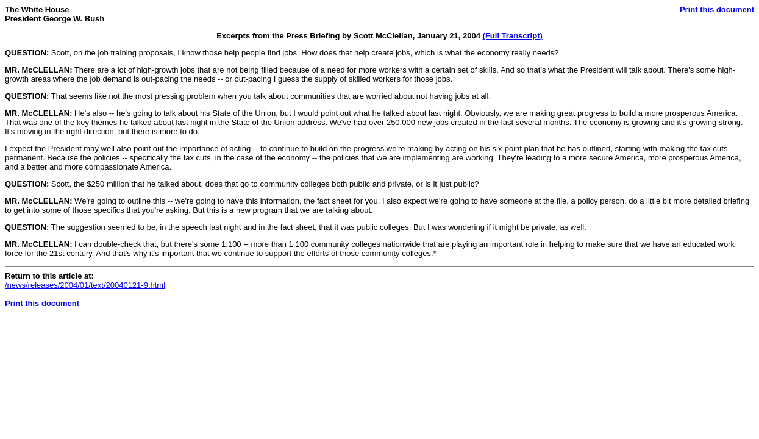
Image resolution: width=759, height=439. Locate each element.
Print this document (717, 9)
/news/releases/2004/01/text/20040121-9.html (85, 285)
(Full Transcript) (513, 35)
